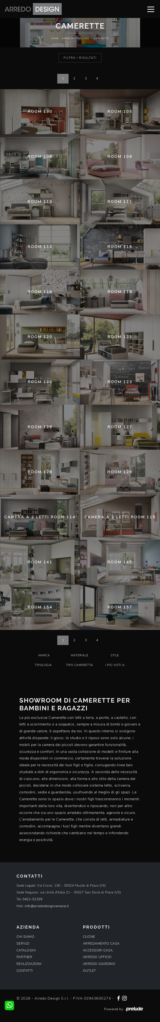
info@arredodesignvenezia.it (47, 906)
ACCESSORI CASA (98, 950)
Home (55, 38)
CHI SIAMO (25, 936)
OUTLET (89, 970)
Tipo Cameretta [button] (79, 665)
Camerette (101, 38)
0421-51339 (32, 899)
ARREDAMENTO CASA (101, 943)
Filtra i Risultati (80, 58)
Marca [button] (44, 655)
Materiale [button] (79, 655)
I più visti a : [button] (116, 665)
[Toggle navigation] (150, 9)
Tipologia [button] (43, 665)
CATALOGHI (26, 950)
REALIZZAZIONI (28, 964)
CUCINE (89, 936)
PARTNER (24, 957)
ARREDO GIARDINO (99, 964)
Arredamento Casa (75, 38)
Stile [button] (115, 655)
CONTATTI (24, 970)
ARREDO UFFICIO (97, 957)
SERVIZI (22, 943)
